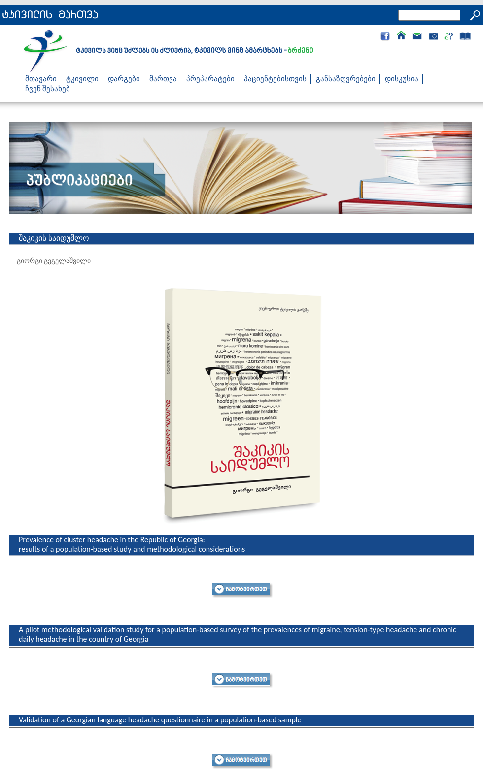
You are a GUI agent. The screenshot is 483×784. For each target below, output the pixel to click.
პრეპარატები (210, 78)
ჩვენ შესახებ (47, 88)
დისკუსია (401, 78)
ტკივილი (82, 78)
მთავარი (41, 78)
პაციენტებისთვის (275, 78)
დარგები (124, 78)
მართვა (163, 78)
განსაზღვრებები (346, 78)
